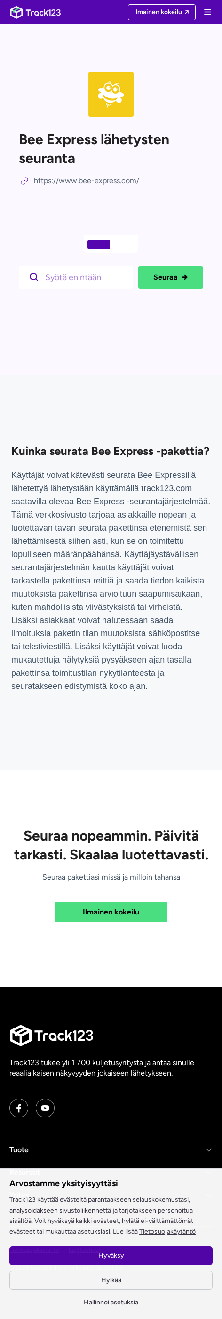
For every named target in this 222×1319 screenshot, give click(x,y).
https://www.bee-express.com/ (86, 180)
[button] (111, 1150)
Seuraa (170, 277)
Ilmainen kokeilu (111, 911)
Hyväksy (111, 1256)
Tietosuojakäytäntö (167, 1232)
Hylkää (111, 1280)
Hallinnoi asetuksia (111, 1302)
